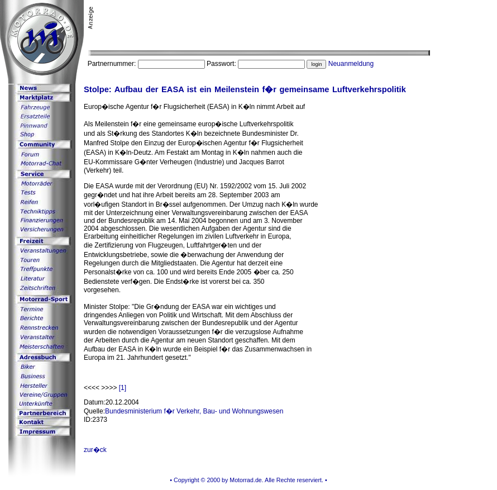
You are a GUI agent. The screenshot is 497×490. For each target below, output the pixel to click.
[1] (122, 388)
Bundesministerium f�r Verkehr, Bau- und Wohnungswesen (194, 411)
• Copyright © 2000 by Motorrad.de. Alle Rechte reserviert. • (248, 480)
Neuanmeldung (351, 64)
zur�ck (95, 450)
